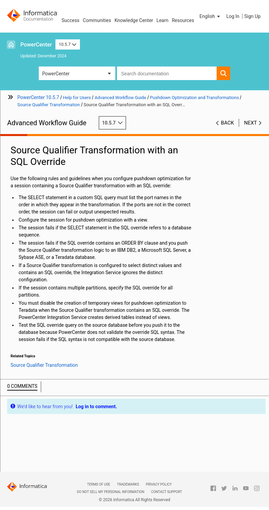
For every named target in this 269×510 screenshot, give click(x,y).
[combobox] (167, 73)
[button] (210, 16)
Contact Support (166, 492)
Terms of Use (98, 484)
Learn (162, 20)
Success (71, 20)
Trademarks (128, 484)
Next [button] (250, 123)
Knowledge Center (134, 20)
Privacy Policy (159, 484)
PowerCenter (36, 44)
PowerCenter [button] (55, 73)
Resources (183, 20)
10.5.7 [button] (68, 44)
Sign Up (252, 16)
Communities (97, 20)
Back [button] (227, 123)
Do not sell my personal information (110, 492)
